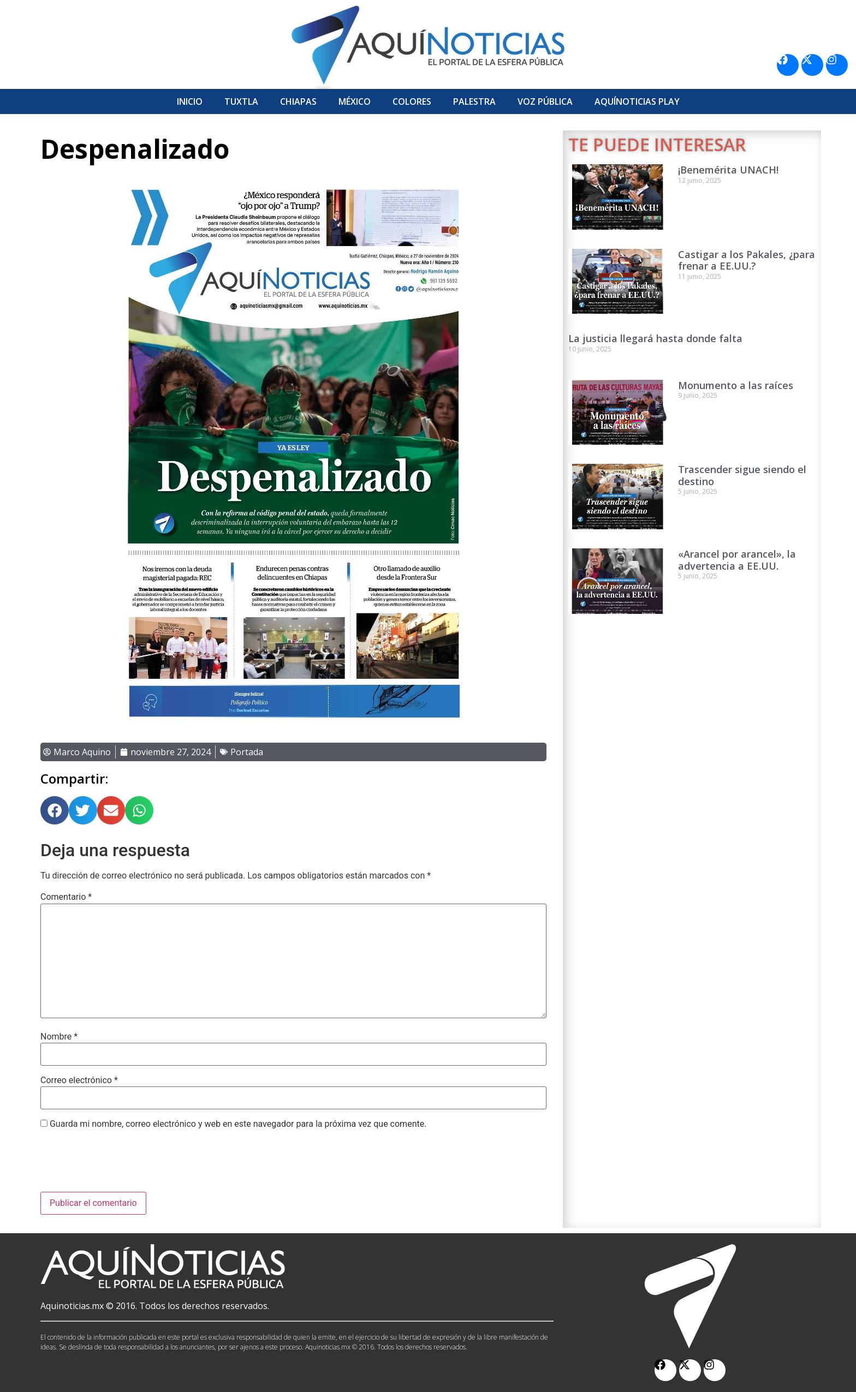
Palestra (474, 101)
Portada (246, 752)
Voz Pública (545, 101)
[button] (54, 810)
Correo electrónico (79, 1080)
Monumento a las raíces (735, 385)
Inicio (190, 101)
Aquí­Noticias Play (637, 101)
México (354, 101)
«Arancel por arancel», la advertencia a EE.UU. (737, 559)
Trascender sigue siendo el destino (742, 475)
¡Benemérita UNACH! (728, 169)
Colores (412, 101)
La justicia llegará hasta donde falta (655, 338)
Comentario (66, 897)
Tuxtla (241, 101)
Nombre (59, 1036)
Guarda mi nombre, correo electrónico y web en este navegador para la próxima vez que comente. (238, 1124)
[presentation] (123, 1165)
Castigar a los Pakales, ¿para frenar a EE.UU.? (746, 260)
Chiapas (298, 101)
